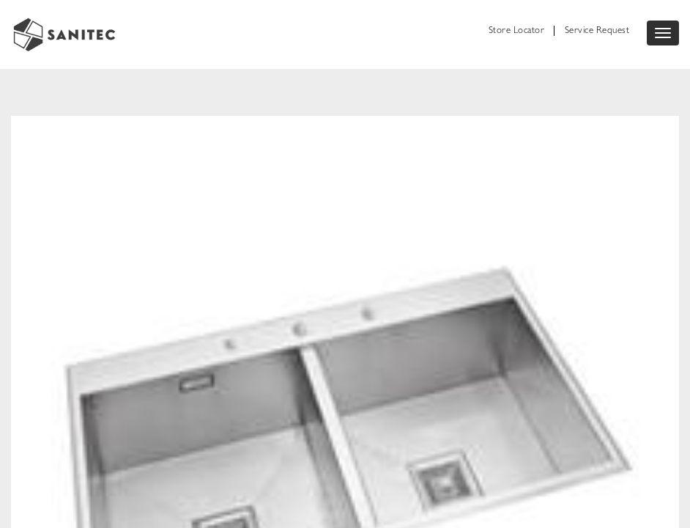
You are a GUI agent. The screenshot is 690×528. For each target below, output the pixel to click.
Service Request (597, 31)
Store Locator (517, 31)
